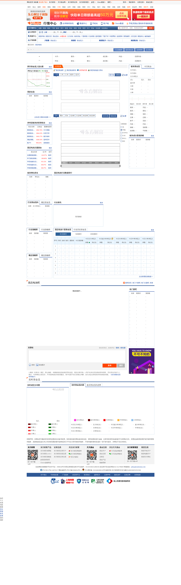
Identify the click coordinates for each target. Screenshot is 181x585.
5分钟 (72, 116)
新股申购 (42, 36)
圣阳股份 (46, 143)
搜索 (151, 7)
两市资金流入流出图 (35, 67)
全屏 (126, 75)
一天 (56, 75)
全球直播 (58, 66)
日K (56, 116)
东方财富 (31, 447)
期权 (54, 7)
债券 (118, 7)
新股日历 (49, 36)
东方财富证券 (72, 2)
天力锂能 (46, 130)
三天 (66, 75)
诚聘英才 (97, 475)
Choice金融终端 (45, 463)
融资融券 (148, 36)
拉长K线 (106, 116)
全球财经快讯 (68, 23)
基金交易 (103, 454)
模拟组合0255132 (31, 136)
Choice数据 (119, 23)
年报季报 (112, 36)
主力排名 (70, 36)
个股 (53, 28)
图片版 (111, 75)
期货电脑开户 (145, 454)
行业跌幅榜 (45, 230)
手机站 (95, 23)
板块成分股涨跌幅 (137, 136)
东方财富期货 (132, 447)
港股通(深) (134, 40)
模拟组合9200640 (31, 133)
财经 (29, 7)
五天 (77, 75)
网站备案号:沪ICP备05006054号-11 (70, 470)
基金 (103, 7)
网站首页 (30, 2)
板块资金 (77, 36)
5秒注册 (122, 348)
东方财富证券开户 (60, 451)
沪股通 (47, 40)
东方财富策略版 (45, 457)
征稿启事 (127, 475)
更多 (50, 67)
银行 (98, 7)
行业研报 (91, 36)
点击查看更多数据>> (146, 276)
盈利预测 (98, 36)
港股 (78, 7)
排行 (62, 28)
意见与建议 (73, 457)
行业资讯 (57, 202)
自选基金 (105, 28)
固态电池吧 (59, 70)
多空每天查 (83, 70)
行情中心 (32, 28)
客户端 (106, 23)
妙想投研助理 (45, 460)
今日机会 (147, 66)
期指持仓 (141, 36)
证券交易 (140, 2)
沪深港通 (32, 40)
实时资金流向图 (78, 385)
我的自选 (30, 92)
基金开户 (103, 451)
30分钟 (85, 116)
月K (66, 116)
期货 (83, 7)
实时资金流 (34, 379)
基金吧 (134, 7)
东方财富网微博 (75, 451)
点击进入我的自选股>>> (42, 117)
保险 (113, 7)
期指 (49, 7)
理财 (108, 7)
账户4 (29, 143)
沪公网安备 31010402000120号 (93, 470)
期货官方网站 (145, 457)
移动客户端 (42, 2)
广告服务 (65, 475)
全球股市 (32, 32)
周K (61, 116)
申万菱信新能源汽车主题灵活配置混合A (33, 158)
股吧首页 (127, 283)
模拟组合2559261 (31, 130)
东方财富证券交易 (60, 457)
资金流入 (53, 40)
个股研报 (84, 36)
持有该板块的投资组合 (36, 123)
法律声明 (107, 475)
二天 (61, 75)
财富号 (146, 7)
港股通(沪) (102, 40)
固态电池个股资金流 (63, 230)
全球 (69, 7)
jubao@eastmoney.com (138, 467)
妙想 (92, 2)
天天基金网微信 (115, 454)
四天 (72, 75)
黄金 (93, 7)
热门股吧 (133, 289)
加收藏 (36, 2)
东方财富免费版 (45, 451)
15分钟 (78, 116)
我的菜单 (132, 2)
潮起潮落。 (31, 140)
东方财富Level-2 (45, 454)
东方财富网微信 (75, 454)
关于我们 (43, 475)
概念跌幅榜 (45, 255)
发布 (109, 365)
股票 (39, 7)
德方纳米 (46, 136)
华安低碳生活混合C (33, 165)
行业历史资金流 (80, 230)
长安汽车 (46, 133)
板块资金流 (129, 50)
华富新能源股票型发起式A (33, 168)
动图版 (117, 75)
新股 (44, 7)
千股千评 (105, 36)
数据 (64, 7)
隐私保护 (117, 475)
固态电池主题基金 (34, 148)
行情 (59, 7)
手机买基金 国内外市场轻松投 (141, 23)
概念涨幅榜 (33, 255)
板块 (57, 28)
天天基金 (90, 447)
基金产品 (103, 460)
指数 (40, 28)
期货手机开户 (145, 451)
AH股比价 (63, 36)
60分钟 (92, 116)
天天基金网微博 (115, 451)
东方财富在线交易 (60, 454)
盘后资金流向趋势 (94, 385)
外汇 (88, 7)
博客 (140, 7)
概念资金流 (45, 202)
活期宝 (102, 457)
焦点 (34, 7)
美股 (73, 7)
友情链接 (137, 475)
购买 (49, 155)
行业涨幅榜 (118, 50)
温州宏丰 (46, 140)
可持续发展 (54, 475)
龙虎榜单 (119, 36)
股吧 (128, 7)
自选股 (98, 28)
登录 (117, 348)
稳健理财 (103, 463)
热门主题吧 (145, 283)
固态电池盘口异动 (96, 70)
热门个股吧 (136, 283)
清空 (121, 365)
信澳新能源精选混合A (33, 155)
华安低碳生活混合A (33, 161)
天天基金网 (61, 2)
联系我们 (87, 475)
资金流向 (56, 36)
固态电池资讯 (71, 70)
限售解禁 (127, 36)
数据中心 (83, 23)
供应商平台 (76, 475)
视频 (123, 7)
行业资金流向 (33, 202)
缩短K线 (113, 116)
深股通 (73, 40)
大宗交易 (134, 36)
